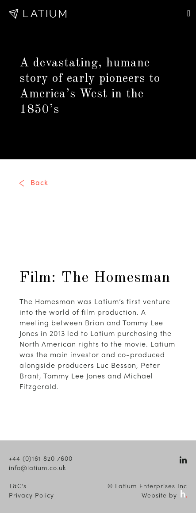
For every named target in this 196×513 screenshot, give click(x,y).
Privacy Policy (31, 494)
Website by (164, 494)
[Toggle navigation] (188, 13)
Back (39, 182)
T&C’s (18, 485)
